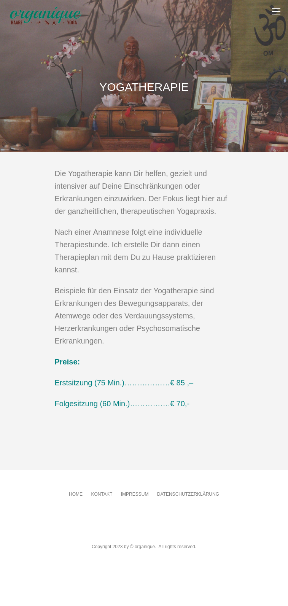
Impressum (135, 494)
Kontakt (101, 494)
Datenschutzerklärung (188, 494)
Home (76, 494)
